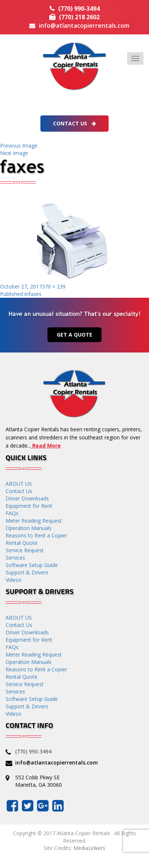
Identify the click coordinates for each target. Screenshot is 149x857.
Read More (46, 445)
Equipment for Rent (29, 505)
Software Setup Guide (32, 564)
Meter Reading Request (34, 520)
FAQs (12, 513)
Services (15, 557)
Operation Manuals (29, 528)
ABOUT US (19, 483)
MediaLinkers (89, 847)
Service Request (25, 550)
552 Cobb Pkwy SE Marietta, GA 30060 (38, 781)
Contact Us (74, 123)
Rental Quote (21, 542)
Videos (13, 579)
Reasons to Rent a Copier (36, 535)
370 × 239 (54, 286)
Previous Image (18, 145)
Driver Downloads (27, 498)
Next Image (14, 152)
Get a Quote (74, 334)
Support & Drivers (27, 572)
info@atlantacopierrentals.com (84, 25)
